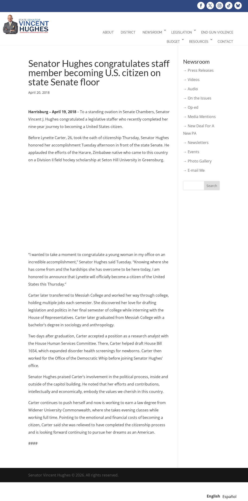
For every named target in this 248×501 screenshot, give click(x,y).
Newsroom (152, 32)
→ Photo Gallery (197, 161)
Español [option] (229, 496)
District (128, 32)
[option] (229, 496)
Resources (198, 42)
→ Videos (191, 79)
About (108, 32)
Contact (225, 42)
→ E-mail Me (194, 170)
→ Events (191, 151)
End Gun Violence (217, 32)
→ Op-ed (190, 107)
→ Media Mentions (199, 116)
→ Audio (190, 88)
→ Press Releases (198, 70)
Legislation (181, 32)
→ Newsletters (196, 142)
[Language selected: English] (223, 496)
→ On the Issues (197, 98)
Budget (173, 42)
